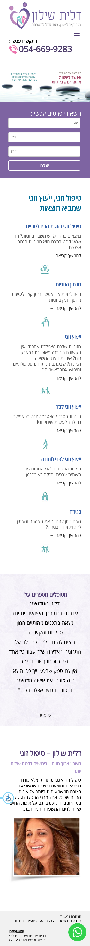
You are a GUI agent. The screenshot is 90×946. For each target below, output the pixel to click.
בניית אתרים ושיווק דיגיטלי (27, 936)
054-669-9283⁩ (45, 49)
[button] (7, 798)
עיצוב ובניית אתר (33, 940)
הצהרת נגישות (70, 917)
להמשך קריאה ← (65, 256)
